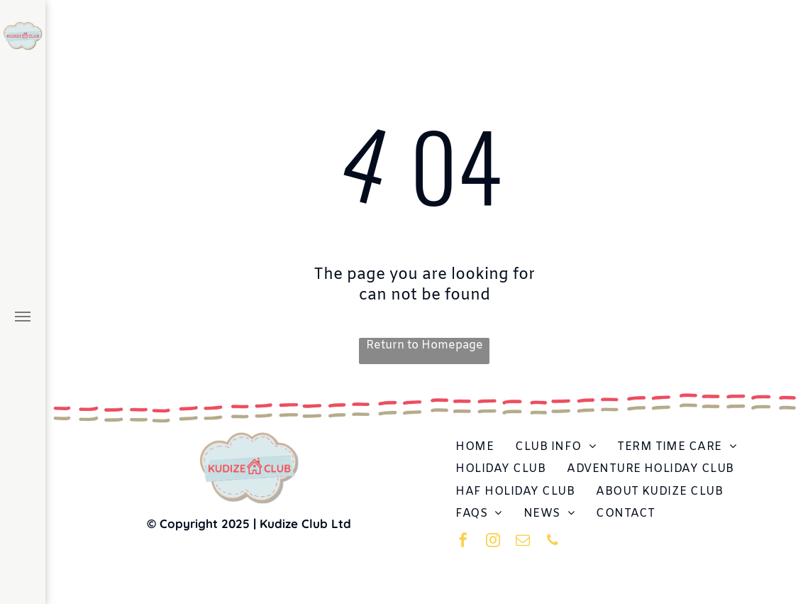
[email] (522, 541)
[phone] (552, 541)
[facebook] (463, 541)
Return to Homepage (424, 345)
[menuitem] (474, 447)
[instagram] (493, 541)
